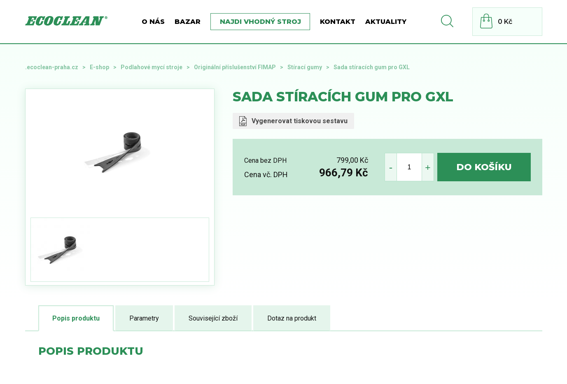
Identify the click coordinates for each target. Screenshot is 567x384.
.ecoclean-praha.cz (51, 67)
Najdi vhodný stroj (260, 22)
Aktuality (385, 22)
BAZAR (188, 22)
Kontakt (337, 22)
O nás (153, 22)
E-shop (99, 67)
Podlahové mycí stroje (151, 67)
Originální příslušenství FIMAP (235, 67)
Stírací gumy (304, 67)
